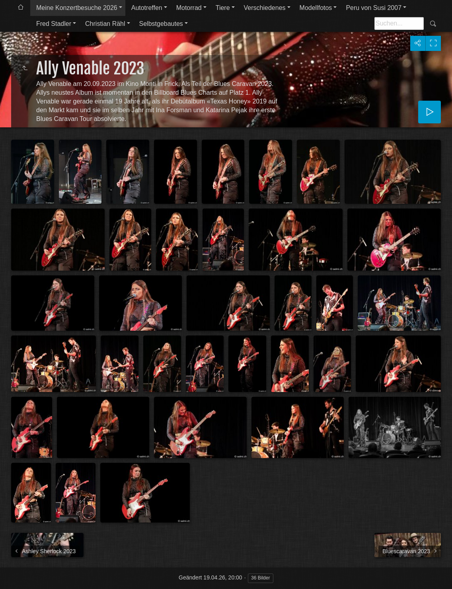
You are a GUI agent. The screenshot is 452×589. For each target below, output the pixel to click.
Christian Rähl (105, 23)
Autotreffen (146, 7)
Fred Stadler (53, 23)
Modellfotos (316, 7)
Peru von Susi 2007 (373, 7)
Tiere (223, 7)
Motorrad (189, 7)
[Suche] (399, 23)
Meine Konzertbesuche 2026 (76, 7)
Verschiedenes (265, 7)
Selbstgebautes (161, 23)
